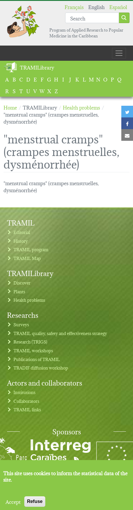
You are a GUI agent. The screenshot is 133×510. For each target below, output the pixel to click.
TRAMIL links (27, 409)
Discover (21, 282)
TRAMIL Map (27, 258)
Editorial (21, 232)
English (96, 7)
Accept (13, 505)
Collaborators (26, 401)
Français (74, 7)
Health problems (29, 299)
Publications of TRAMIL (36, 359)
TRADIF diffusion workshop (40, 367)
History (20, 240)
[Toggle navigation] (119, 53)
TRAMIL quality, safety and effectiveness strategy (60, 333)
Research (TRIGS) (30, 341)
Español (118, 7)
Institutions (24, 392)
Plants (19, 291)
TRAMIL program (30, 249)
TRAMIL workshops (33, 350)
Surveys (21, 324)
